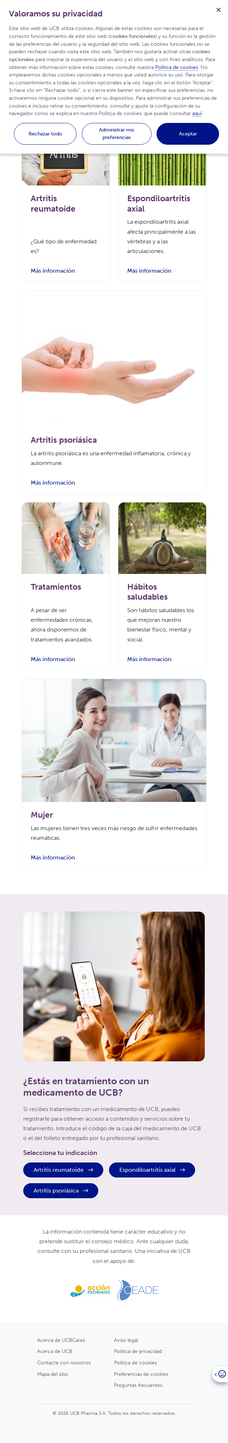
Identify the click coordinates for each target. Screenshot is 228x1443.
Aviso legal (126, 1340)
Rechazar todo (45, 133)
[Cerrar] (218, 9)
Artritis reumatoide (63, 1169)
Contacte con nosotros (64, 1362)
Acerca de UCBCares (61, 1340)
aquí (197, 113)
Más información (53, 270)
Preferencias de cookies (141, 1374)
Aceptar (188, 133)
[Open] (220, 1374)
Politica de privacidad (138, 1351)
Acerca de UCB (54, 1351)
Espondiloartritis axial (152, 1169)
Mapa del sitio (52, 1374)
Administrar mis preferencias (116, 134)
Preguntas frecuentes (138, 1385)
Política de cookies (176, 67)
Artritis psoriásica (61, 1190)
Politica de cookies (135, 1362)
